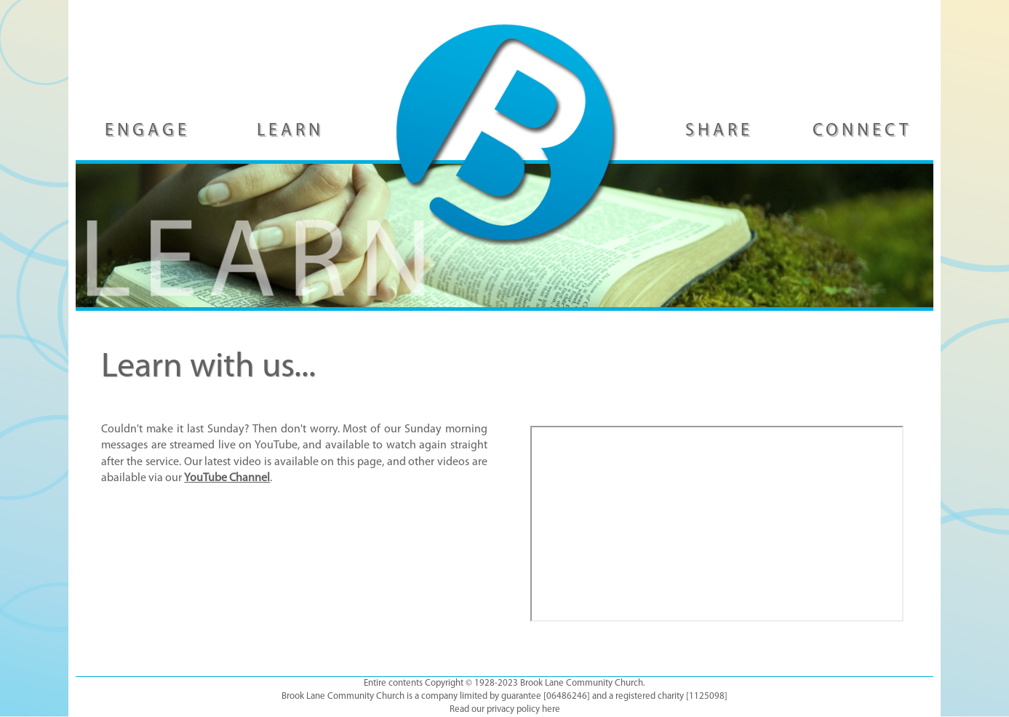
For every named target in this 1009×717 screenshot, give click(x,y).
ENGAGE (147, 131)
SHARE (719, 131)
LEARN (290, 131)
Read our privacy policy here (505, 709)
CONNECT (862, 131)
